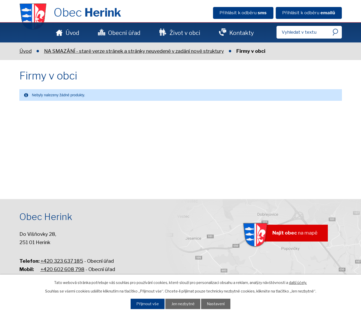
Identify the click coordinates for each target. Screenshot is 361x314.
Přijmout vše (147, 304)
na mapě (294, 233)
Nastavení (216, 304)
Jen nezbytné (183, 304)
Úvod (72, 33)
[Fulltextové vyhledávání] (309, 32)
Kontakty (241, 33)
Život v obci (184, 33)
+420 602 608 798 (62, 269)
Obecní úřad (124, 33)
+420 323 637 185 (61, 261)
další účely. (298, 282)
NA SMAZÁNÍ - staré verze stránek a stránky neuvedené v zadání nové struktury (134, 51)
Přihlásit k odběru (243, 12)
